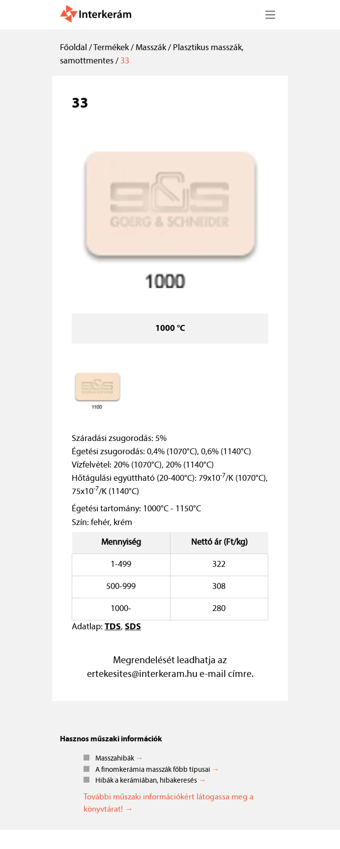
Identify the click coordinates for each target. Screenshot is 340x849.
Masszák (151, 48)
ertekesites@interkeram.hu (142, 674)
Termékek (111, 48)
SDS (133, 627)
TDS (113, 627)
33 (124, 61)
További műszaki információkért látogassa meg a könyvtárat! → (169, 803)
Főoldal (73, 48)
